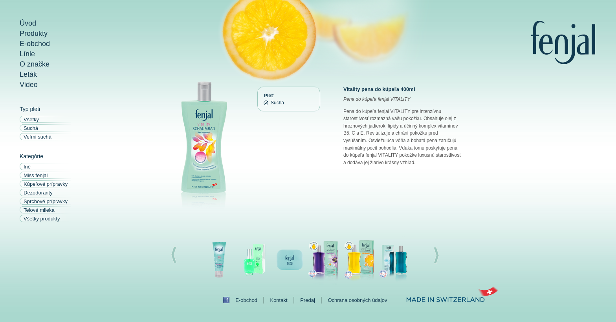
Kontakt (278, 300)
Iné (27, 167)
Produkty (34, 33)
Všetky (31, 119)
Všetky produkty (42, 219)
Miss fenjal (36, 175)
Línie (27, 54)
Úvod (28, 23)
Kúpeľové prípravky (46, 184)
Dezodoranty (38, 193)
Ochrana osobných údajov (357, 300)
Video (29, 85)
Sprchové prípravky (46, 201)
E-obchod (35, 44)
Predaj (307, 300)
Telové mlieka (39, 210)
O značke (35, 64)
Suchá (31, 128)
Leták (28, 74)
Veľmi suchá (37, 137)
